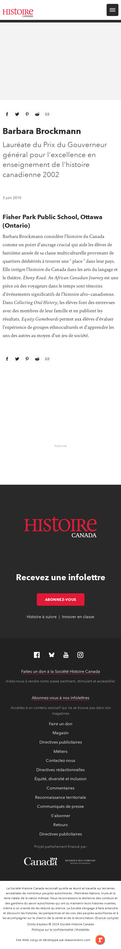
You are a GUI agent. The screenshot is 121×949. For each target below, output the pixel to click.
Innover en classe (78, 616)
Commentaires (60, 788)
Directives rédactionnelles (60, 769)
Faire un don (60, 723)
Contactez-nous (60, 760)
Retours (60, 824)
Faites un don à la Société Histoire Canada (60, 671)
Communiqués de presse (60, 806)
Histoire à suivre (42, 616)
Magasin (60, 732)
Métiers (60, 751)
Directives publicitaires (60, 742)
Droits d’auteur (37, 924)
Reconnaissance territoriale (60, 797)
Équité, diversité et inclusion (60, 778)
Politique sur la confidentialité (52, 929)
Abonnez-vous (64, 599)
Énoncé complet (106, 918)
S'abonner (60, 815)
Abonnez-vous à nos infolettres (60, 697)
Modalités (82, 929)
